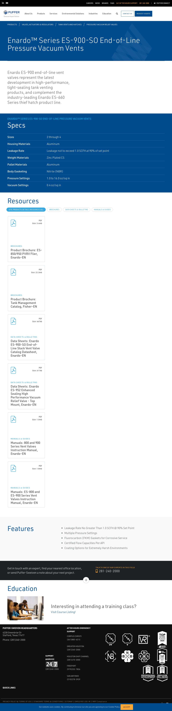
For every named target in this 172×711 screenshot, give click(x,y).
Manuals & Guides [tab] (102, 210)
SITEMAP (69, 701)
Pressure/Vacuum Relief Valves (102, 24)
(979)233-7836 (73, 669)
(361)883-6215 (73, 639)
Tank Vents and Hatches (70, 24)
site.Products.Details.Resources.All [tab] (26, 210)
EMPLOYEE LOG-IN (83, 701)
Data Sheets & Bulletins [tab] (76, 210)
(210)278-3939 (73, 679)
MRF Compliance (100, 701)
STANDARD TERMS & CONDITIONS (48, 701)
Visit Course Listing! (63, 612)
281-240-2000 (108, 571)
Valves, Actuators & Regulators (37, 24)
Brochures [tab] (54, 210)
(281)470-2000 (73, 660)
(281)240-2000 (17, 639)
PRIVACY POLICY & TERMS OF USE (17, 701)
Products (12, 24)
